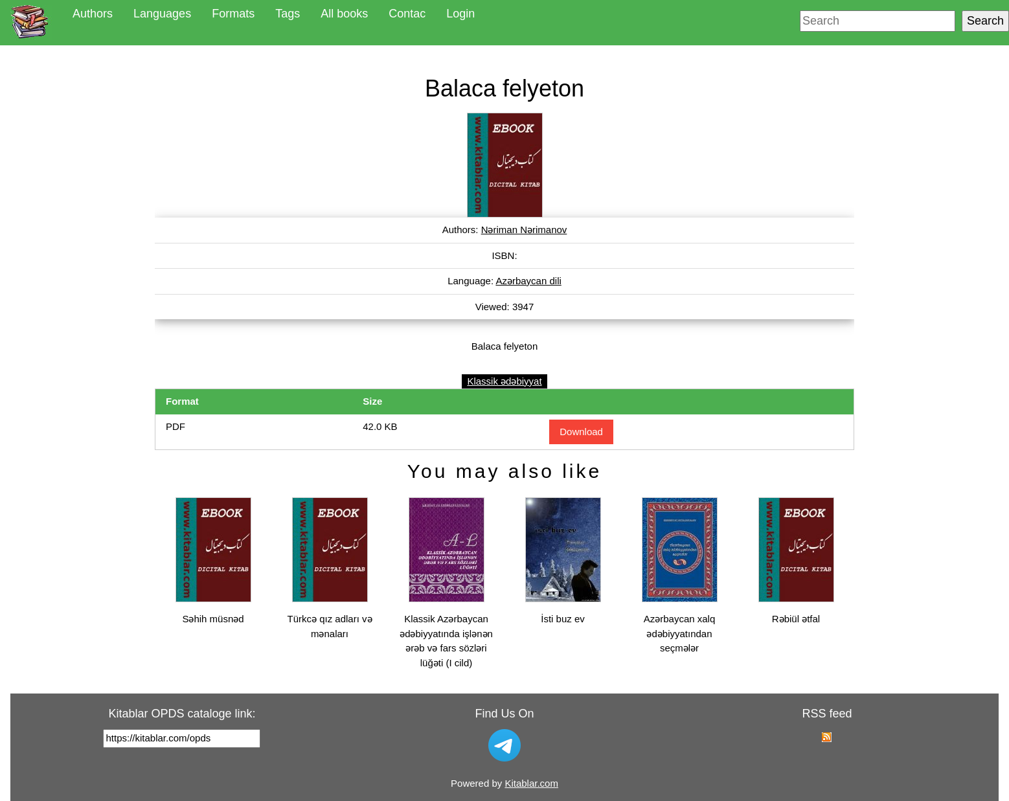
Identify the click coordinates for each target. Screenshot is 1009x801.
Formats (233, 13)
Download (581, 431)
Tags (287, 13)
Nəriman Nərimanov (524, 229)
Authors (93, 13)
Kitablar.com (531, 783)
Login (460, 13)
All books (344, 13)
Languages (162, 13)
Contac (407, 13)
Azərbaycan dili (528, 280)
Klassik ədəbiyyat (504, 381)
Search (985, 20)
